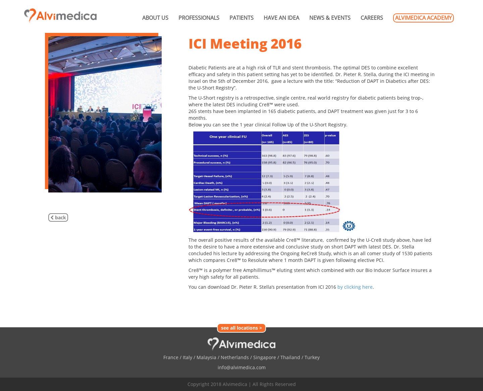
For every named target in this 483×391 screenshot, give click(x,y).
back (58, 217)
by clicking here (355, 287)
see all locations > (241, 328)
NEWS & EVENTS (330, 17)
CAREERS (372, 17)
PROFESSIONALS (198, 17)
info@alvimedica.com (242, 367)
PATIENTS (241, 17)
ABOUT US (155, 17)
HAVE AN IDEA (281, 17)
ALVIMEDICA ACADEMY (423, 17)
